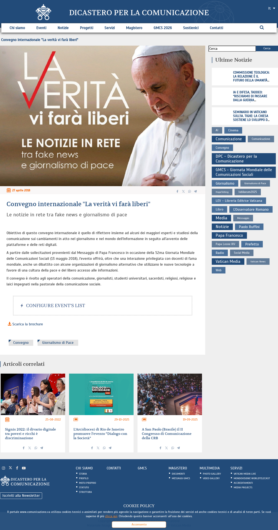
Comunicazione (229, 138)
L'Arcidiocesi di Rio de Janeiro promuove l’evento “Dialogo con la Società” (100, 433)
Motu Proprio (87, 482)
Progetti (86, 28)
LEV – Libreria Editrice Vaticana (239, 201)
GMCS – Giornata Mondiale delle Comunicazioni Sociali (244, 172)
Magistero (134, 28)
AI (217, 130)
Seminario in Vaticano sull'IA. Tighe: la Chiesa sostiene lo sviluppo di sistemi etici (250, 118)
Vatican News (258, 261)
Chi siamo (17, 28)
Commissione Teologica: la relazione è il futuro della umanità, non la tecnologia (251, 78)
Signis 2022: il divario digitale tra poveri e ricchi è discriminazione (30, 433)
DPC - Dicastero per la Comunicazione (236, 159)
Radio (220, 253)
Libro (219, 209)
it (269, 8)
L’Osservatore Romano (251, 209)
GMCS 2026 (163, 28)
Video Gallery (211, 478)
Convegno (21, 342)
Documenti (178, 473)
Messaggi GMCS (181, 478)
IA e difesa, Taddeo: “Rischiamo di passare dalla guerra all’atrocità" (250, 98)
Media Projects (243, 487)
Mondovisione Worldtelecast (252, 478)
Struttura (85, 492)
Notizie (63, 28)
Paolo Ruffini (249, 226)
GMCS (142, 468)
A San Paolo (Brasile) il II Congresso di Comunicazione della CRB (167, 433)
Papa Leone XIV (225, 244)
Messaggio (243, 218)
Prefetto (252, 244)
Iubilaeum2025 (247, 192)
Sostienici (191, 28)
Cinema (233, 130)
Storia (83, 473)
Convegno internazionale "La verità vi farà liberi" (39, 40)
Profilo (83, 478)
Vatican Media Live (245, 473)
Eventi (41, 28)
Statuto (84, 487)
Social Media (242, 253)
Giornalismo (225, 183)
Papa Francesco (229, 235)
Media (221, 218)
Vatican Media (228, 261)
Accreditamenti (243, 482)
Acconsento (139, 524)
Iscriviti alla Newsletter (21, 495)
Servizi (109, 28)
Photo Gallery (212, 473)
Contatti (216, 28)
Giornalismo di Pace (58, 342)
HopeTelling (222, 192)
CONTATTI (114, 468)
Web (219, 270)
